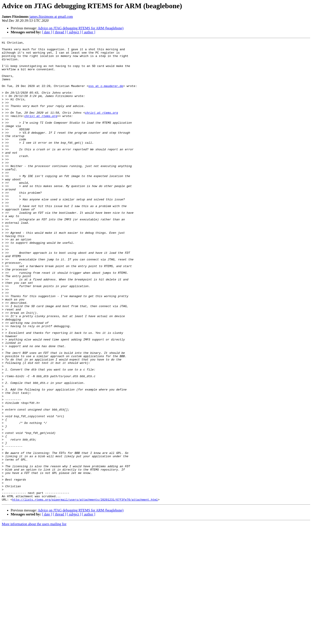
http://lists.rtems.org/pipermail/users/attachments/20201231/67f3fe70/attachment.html (85, 592)
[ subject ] (74, 32)
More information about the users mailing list (34, 616)
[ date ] (47, 32)
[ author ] (88, 32)
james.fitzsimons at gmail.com (51, 16)
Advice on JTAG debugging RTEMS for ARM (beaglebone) (81, 28)
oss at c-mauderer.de (105, 95)
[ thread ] (59, 32)
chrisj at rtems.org (101, 127)
